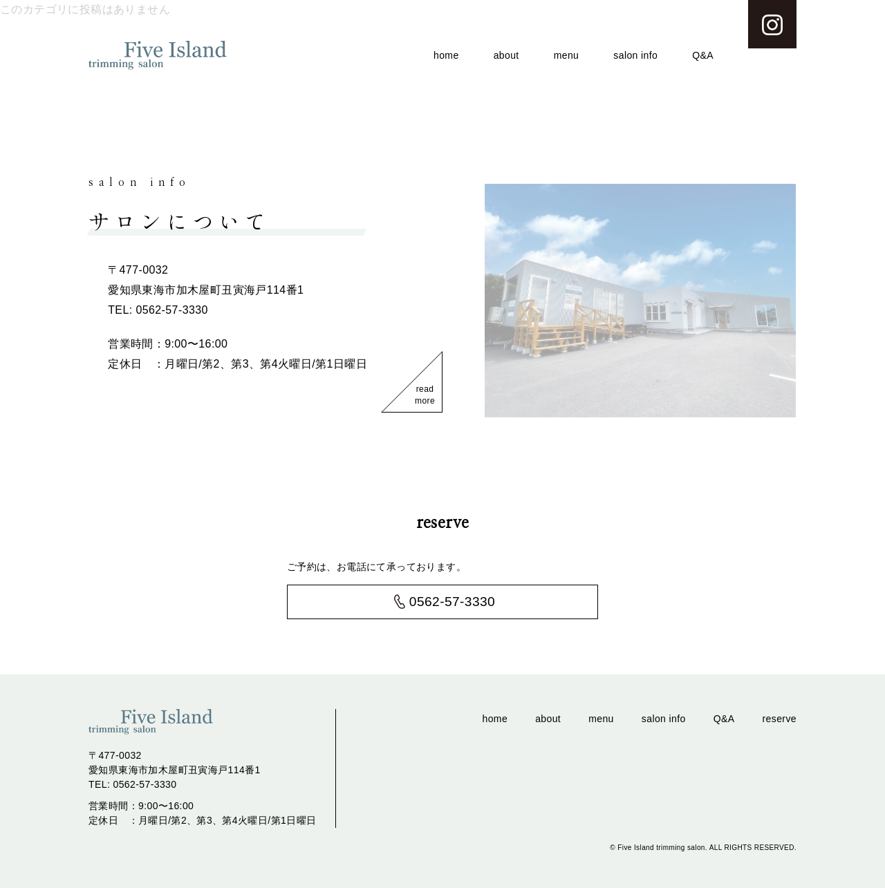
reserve (779, 718)
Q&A (703, 55)
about (506, 55)
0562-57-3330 (452, 601)
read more (425, 395)
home (446, 55)
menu (566, 55)
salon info (635, 55)
